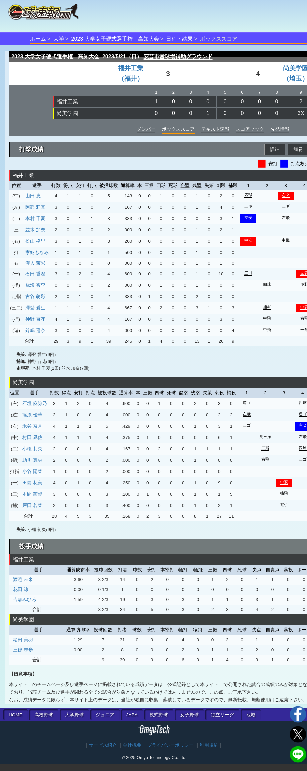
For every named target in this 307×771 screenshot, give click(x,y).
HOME (15, 714)
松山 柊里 (35, 241)
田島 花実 (32, 482)
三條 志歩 (23, 649)
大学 (58, 39)
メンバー (146, 129)
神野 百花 (35, 319)
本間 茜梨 (32, 494)
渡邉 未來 (23, 579)
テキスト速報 (215, 129)
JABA (132, 714)
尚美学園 (67, 113)
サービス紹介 (103, 745)
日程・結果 (179, 39)
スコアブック (250, 129)
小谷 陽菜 (32, 471)
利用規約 (209, 745)
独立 (222, 714)
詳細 (274, 149)
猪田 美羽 (23, 639)
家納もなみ (37, 252)
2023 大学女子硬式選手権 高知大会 (115, 39)
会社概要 (132, 745)
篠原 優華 (32, 414)
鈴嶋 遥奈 (35, 330)
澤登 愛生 (35, 307)
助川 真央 (32, 460)
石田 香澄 (35, 273)
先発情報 (280, 129)
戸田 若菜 (32, 505)
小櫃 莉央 (32, 448)
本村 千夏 (35, 218)
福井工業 (67, 101)
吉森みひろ (24, 599)
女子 (189, 714)
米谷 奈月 (32, 426)
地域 (250, 714)
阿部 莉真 (35, 207)
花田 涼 (20, 589)
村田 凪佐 (32, 437)
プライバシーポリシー (170, 745)
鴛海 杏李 (35, 285)
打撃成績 (31, 149)
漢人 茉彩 (35, 263)
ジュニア (105, 714)
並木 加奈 (35, 229)
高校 (43, 714)
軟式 (159, 714)
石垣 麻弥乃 (34, 403)
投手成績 (31, 546)
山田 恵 (33, 195)
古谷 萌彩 (35, 296)
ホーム (38, 39)
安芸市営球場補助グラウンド (178, 56)
